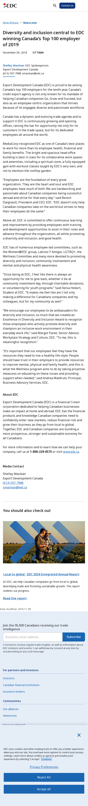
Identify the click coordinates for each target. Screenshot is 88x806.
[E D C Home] (10, 6)
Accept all (44, 789)
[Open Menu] (81, 6)
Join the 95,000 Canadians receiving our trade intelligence (35, 627)
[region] (44, 765)
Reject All (44, 777)
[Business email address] (33, 636)
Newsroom (30, 22)
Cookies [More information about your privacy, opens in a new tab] (46, 759)
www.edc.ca (71, 452)
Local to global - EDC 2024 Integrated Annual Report (41, 574)
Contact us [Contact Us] (67, 5)
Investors (9, 678)
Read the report (15, 598)
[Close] (79, 735)
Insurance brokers (14, 691)
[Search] (55, 6)
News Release (11, 22)
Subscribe (74, 637)
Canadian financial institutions (21, 685)
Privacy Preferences (44, 767)
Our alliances (11, 709)
